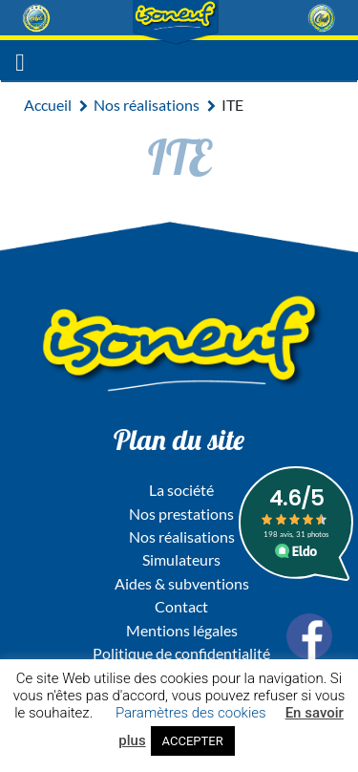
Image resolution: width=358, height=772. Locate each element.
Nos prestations (181, 513)
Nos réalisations (147, 105)
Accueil (48, 105)
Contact (181, 606)
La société (181, 490)
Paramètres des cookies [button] (191, 712)
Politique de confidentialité (181, 653)
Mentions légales (182, 630)
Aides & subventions (182, 583)
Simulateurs (181, 559)
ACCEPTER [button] (192, 741)
